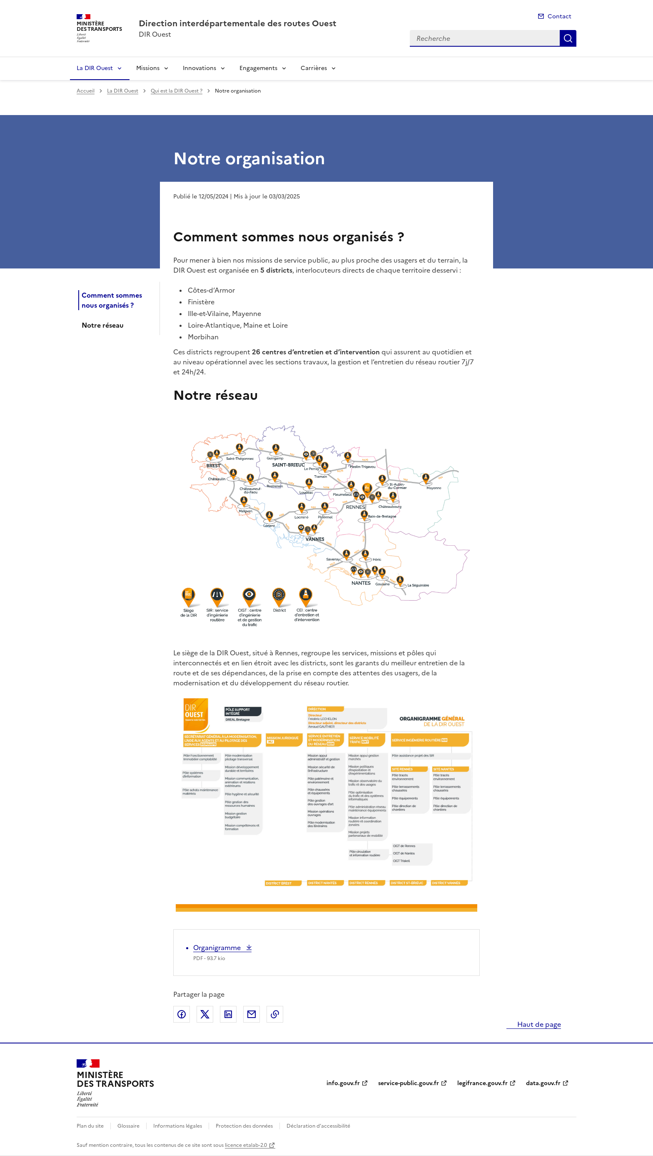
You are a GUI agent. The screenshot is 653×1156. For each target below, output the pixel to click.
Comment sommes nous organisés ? (112, 300)
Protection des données (244, 1126)
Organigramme (217, 948)
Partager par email (251, 1014)
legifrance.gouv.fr (482, 1083)
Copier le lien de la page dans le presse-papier (275, 1014)
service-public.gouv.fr (408, 1083)
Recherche (568, 38)
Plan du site (90, 1126)
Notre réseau (103, 325)
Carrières (314, 68)
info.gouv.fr (343, 1083)
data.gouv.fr (543, 1083)
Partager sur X (205, 1014)
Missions (148, 68)
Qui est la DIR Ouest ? (176, 91)
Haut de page (538, 1024)
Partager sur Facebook (181, 1014)
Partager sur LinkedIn (228, 1014)
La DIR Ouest (95, 68)
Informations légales (177, 1126)
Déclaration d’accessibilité (318, 1126)
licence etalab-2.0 (246, 1145)
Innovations (199, 68)
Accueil (86, 91)
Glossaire (128, 1126)
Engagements (258, 68)
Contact (559, 16)
